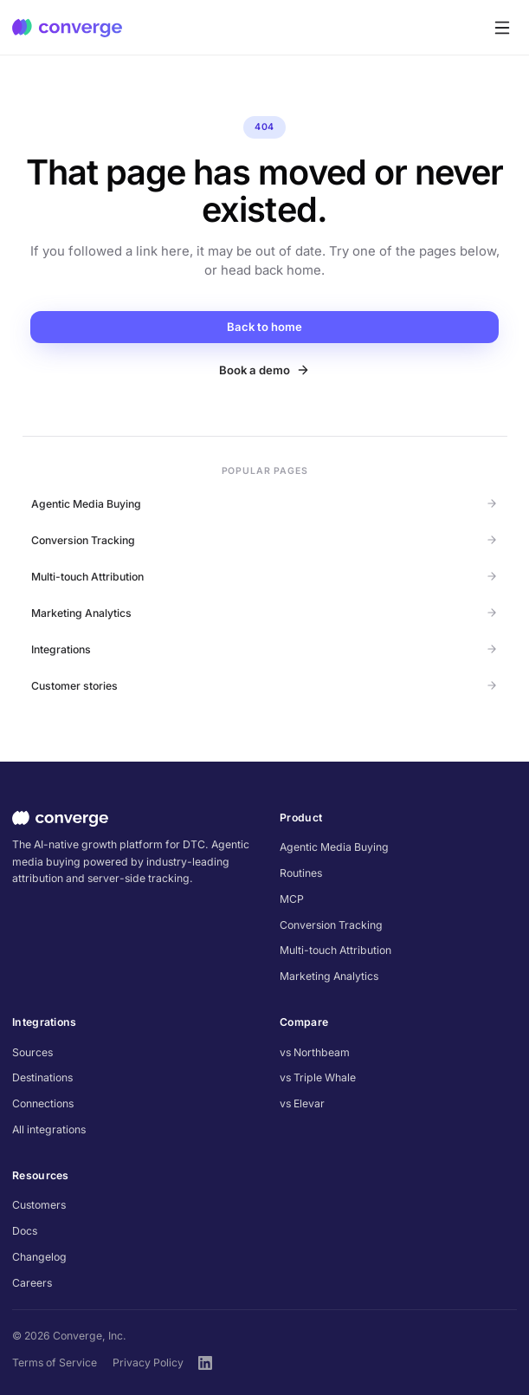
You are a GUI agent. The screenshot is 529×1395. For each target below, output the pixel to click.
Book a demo (264, 370)
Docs (24, 1230)
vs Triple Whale (318, 1077)
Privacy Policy (148, 1362)
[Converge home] (67, 27)
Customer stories (264, 685)
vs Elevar (302, 1103)
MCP (292, 898)
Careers (32, 1282)
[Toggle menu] (502, 27)
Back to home (264, 327)
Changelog (39, 1256)
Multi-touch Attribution (264, 576)
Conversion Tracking (264, 540)
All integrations (49, 1129)
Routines (301, 872)
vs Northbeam (315, 1052)
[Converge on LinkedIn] (205, 1363)
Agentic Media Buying (264, 503)
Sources (32, 1052)
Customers (39, 1204)
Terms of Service (54, 1362)
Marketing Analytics (264, 613)
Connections (43, 1103)
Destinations (42, 1077)
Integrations (264, 649)
